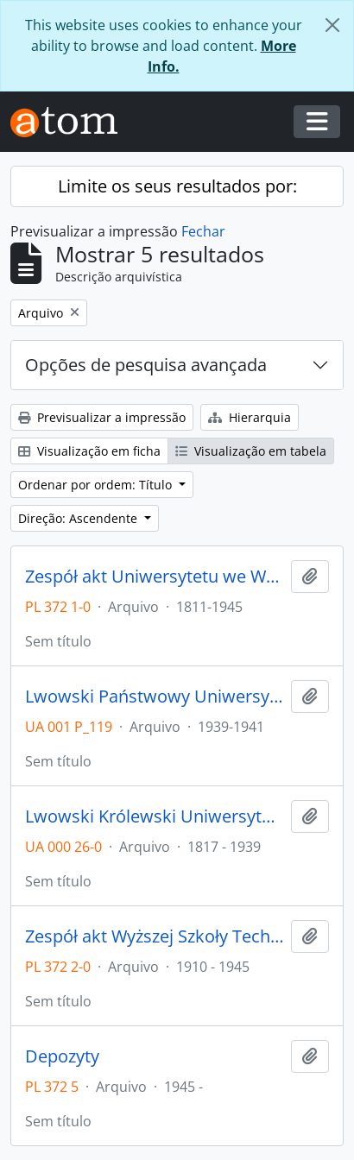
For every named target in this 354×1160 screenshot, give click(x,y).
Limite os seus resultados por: (177, 186)
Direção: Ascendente (79, 518)
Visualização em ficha (89, 451)
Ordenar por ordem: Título (96, 484)
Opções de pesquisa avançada (146, 364)
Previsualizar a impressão (102, 417)
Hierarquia (249, 417)
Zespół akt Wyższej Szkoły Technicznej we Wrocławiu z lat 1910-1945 (154, 936)
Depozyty (62, 1056)
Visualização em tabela (250, 451)
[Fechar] (332, 25)
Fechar (203, 231)
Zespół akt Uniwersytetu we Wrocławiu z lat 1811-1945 (154, 576)
